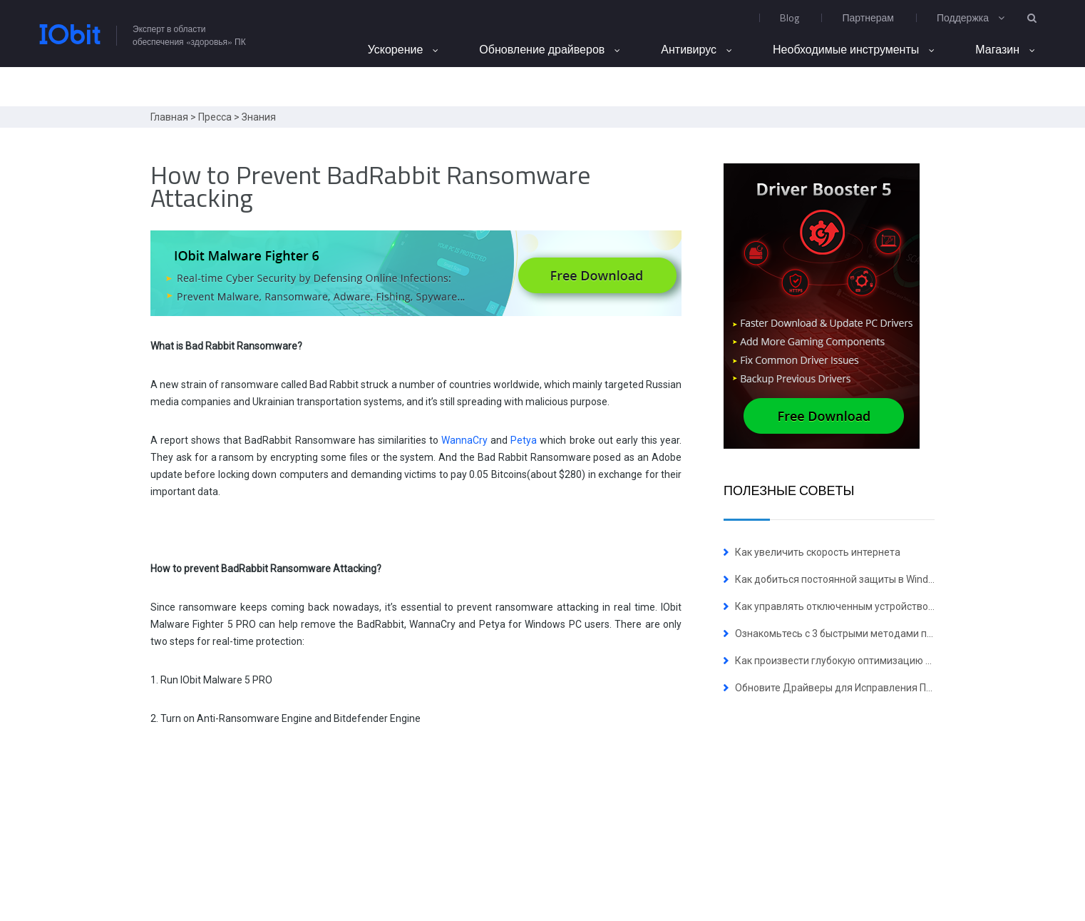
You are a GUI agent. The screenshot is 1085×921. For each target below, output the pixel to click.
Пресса (215, 117)
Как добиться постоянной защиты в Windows (841, 579)
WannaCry (464, 440)
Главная (169, 117)
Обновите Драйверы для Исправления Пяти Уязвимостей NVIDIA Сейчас (905, 687)
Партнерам (867, 17)
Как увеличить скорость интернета (817, 552)
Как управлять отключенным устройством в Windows (860, 606)
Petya (523, 440)
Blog (789, 17)
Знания (259, 117)
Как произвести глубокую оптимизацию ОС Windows (858, 660)
